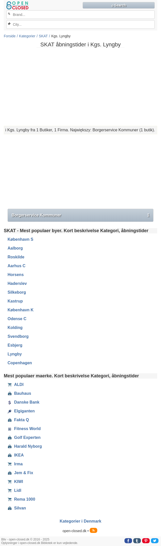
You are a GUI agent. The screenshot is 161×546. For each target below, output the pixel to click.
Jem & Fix (20, 473)
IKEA (16, 455)
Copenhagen (20, 363)
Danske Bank (24, 402)
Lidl (14, 490)
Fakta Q (18, 420)
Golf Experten (24, 437)
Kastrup (15, 301)
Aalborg (15, 248)
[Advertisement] (80, 86)
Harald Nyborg (25, 446)
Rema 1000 (21, 499)
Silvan (17, 508)
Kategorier (27, 36)
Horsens (16, 274)
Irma (15, 464)
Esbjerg (15, 345)
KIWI (15, 481)
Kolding (15, 327)
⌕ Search (118, 5)
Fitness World (24, 429)
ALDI (15, 384)
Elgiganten (21, 411)
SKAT (43, 36)
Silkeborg (17, 292)
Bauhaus (19, 393)
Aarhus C (16, 266)
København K (21, 310)
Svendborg (18, 336)
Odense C (17, 319)
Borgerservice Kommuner (80, 215)
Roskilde (16, 257)
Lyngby (15, 354)
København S (20, 239)
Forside (10, 36)
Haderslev (17, 283)
